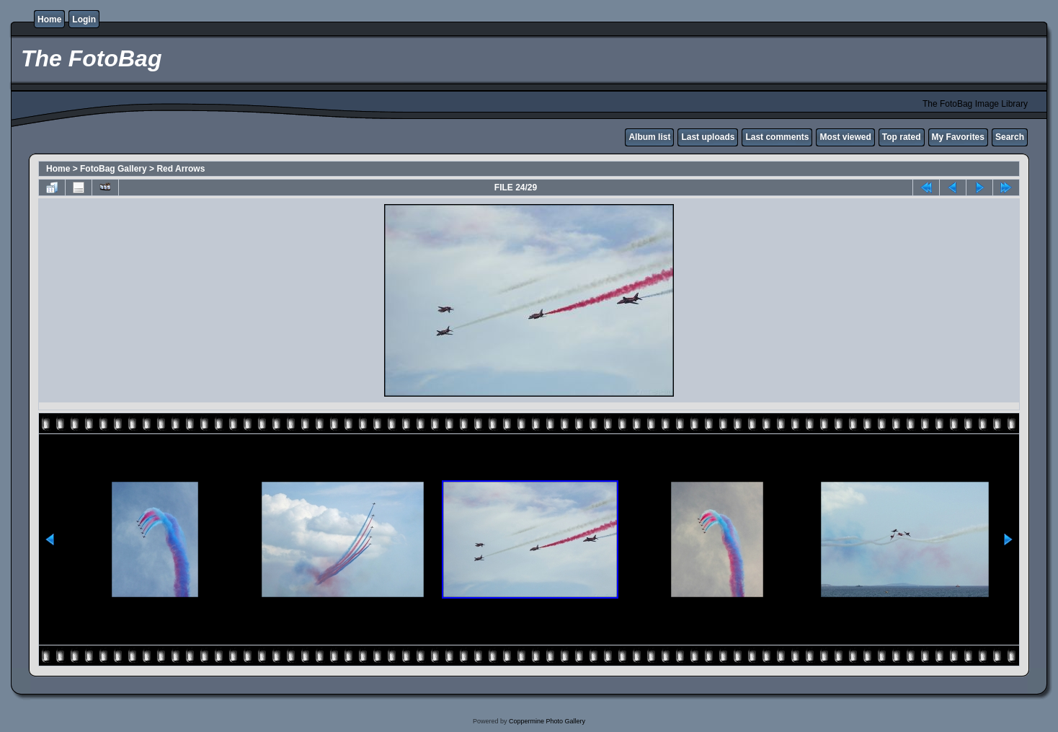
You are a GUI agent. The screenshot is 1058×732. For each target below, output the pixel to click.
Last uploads (707, 137)
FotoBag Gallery (113, 169)
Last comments (777, 137)
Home (49, 19)
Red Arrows (180, 169)
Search (1009, 137)
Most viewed (845, 137)
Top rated (901, 137)
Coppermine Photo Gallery (547, 721)
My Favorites (958, 137)
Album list (649, 137)
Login (84, 19)
